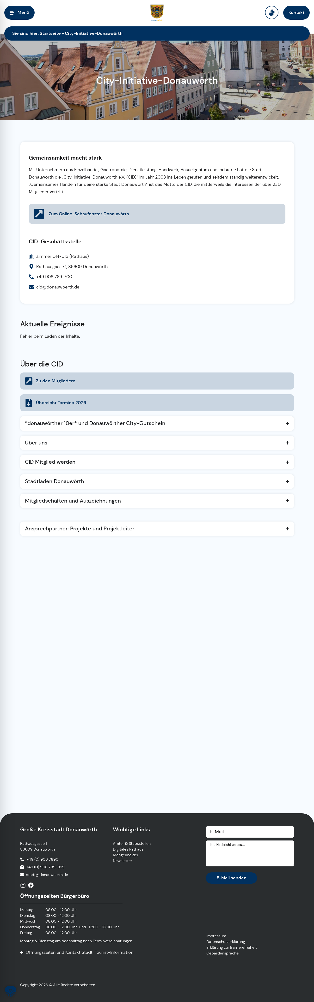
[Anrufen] (39, 859)
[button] (10, 991)
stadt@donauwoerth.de (47, 874)
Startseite (50, 33)
